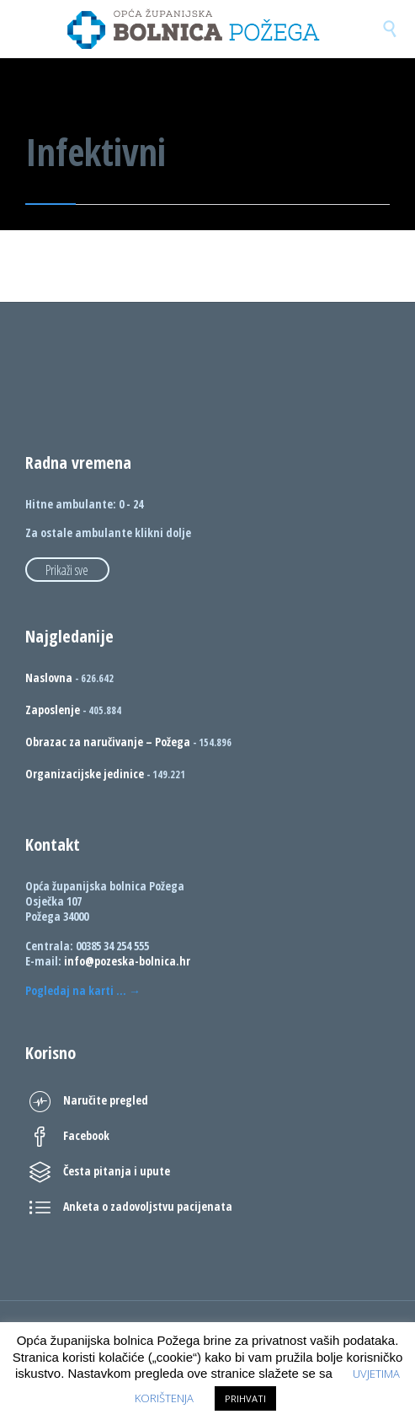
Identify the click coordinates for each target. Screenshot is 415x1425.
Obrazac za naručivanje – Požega (107, 742)
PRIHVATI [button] (245, 1398)
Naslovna (48, 677)
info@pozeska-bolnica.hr (127, 961)
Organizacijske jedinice (84, 774)
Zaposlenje (52, 710)
